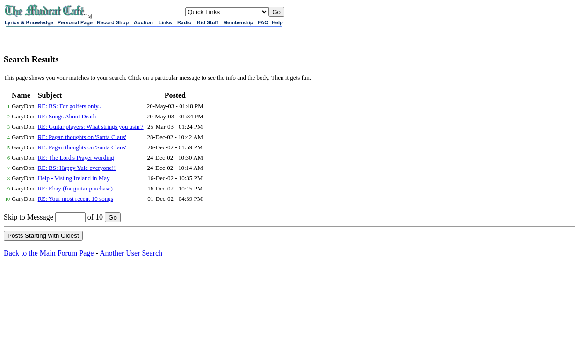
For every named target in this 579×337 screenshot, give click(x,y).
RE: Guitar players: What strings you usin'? (91, 126)
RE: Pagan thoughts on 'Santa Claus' (82, 136)
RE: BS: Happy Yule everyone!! (77, 167)
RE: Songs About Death (67, 116)
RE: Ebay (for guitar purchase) (75, 188)
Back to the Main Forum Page (49, 253)
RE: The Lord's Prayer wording (76, 157)
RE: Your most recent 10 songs (75, 198)
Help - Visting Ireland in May (74, 178)
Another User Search (131, 253)
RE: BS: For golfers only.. (69, 106)
